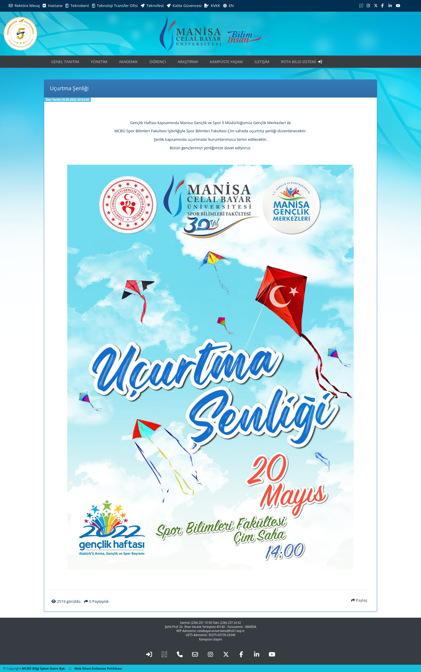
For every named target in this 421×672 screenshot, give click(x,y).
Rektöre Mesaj (24, 5)
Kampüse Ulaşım (210, 639)
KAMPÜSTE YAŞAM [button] (226, 61)
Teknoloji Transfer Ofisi (115, 5)
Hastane (53, 5)
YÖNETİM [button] (99, 61)
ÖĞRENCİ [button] (157, 61)
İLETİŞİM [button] (261, 61)
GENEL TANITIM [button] (65, 61)
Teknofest (152, 5)
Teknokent (77, 5)
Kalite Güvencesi (184, 5)
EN (228, 5)
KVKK (212, 5)
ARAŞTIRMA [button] (187, 61)
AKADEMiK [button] (128, 61)
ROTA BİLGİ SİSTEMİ (301, 61)
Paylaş (359, 600)
